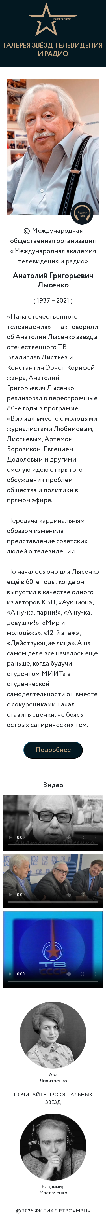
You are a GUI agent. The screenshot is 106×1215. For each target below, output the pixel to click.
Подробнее (53, 750)
